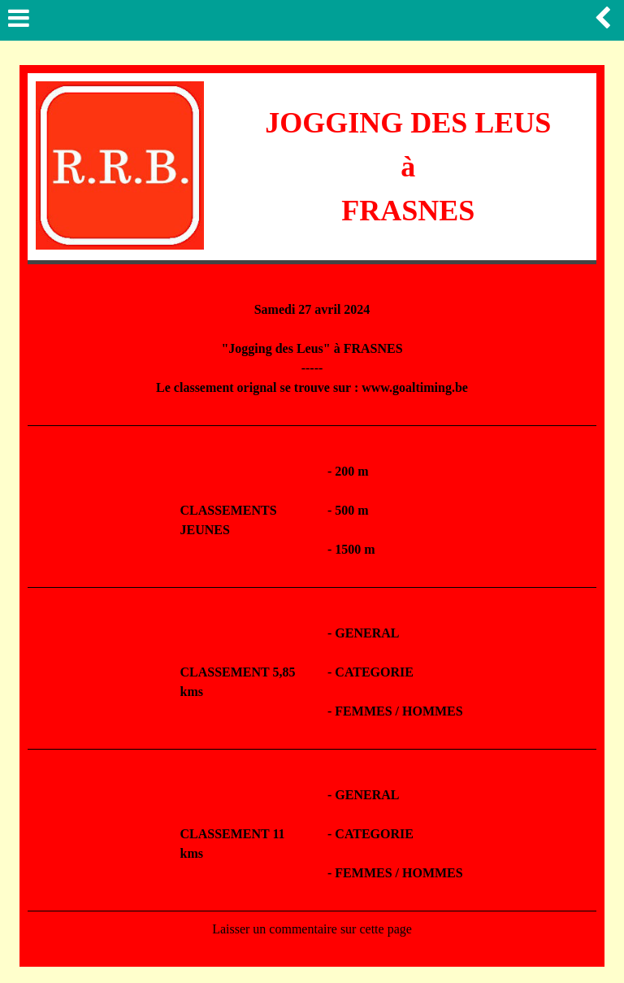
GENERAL (367, 633)
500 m (351, 510)
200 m (351, 471)
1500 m (355, 549)
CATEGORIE (374, 672)
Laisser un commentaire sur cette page (312, 929)
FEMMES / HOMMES (398, 711)
